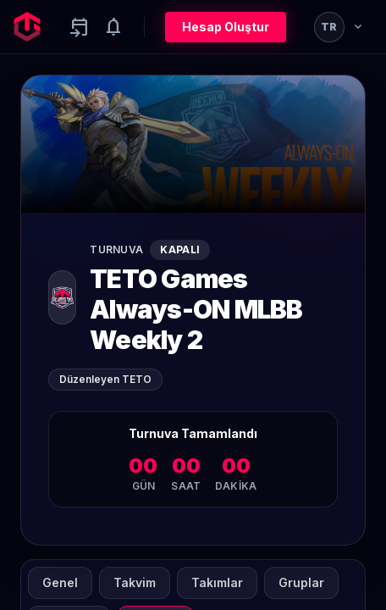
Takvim (134, 582)
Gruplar (301, 582)
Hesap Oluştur (225, 26)
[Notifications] (113, 27)
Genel (60, 582)
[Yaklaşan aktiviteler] (79, 27)
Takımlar (217, 582)
